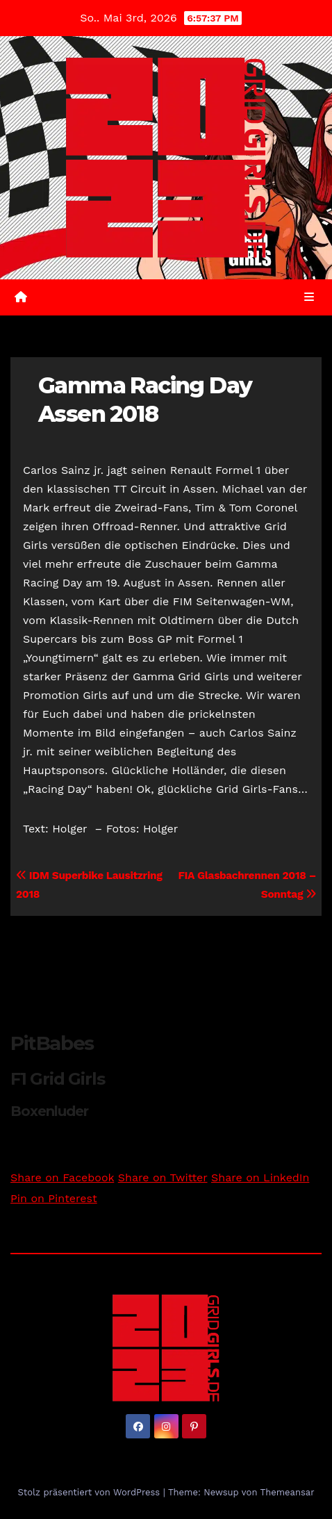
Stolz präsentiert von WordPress (90, 1492)
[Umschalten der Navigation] (309, 297)
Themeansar (287, 1492)
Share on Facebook (62, 1177)
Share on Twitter (163, 1177)
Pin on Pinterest (53, 1198)
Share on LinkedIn (260, 1177)
